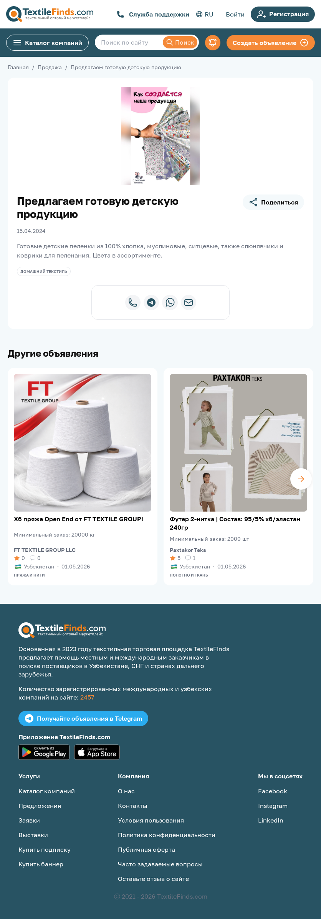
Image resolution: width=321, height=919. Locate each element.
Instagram (273, 805)
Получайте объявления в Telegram (83, 718)
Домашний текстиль (43, 271)
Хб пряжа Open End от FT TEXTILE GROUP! (78, 519)
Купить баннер (40, 864)
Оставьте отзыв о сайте (153, 878)
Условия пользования (151, 820)
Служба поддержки (153, 14)
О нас (126, 791)
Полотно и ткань (189, 575)
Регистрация (283, 14)
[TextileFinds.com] (49, 14)
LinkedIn (270, 820)
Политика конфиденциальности (166, 835)
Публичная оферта (146, 849)
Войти (235, 14)
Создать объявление (271, 42)
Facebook (272, 791)
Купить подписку (44, 849)
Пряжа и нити (29, 575)
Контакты (132, 805)
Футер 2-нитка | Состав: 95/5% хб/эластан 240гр (235, 523)
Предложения (39, 805)
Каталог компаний (47, 42)
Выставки (33, 835)
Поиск (180, 42)
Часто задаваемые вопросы (160, 864)
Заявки (29, 820)
